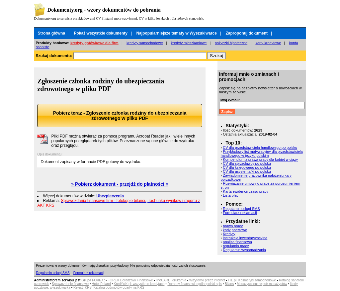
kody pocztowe (235, 230)
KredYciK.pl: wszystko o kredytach (139, 284)
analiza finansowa (237, 242)
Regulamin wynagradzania (244, 250)
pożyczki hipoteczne (231, 43)
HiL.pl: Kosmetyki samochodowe (252, 280)
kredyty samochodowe (145, 43)
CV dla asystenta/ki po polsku (247, 171)
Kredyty (229, 234)
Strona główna (51, 33)
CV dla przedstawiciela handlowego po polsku (260, 147)
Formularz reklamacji (240, 213)
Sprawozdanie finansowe (70, 284)
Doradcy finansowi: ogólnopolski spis (194, 284)
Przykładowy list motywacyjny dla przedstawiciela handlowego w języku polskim (262, 153)
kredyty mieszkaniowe (189, 43)
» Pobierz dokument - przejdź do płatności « (119, 184)
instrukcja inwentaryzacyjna (245, 238)
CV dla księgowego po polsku (247, 167)
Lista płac (230, 195)
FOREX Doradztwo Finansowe (130, 280)
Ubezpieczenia (110, 196)
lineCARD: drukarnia (171, 280)
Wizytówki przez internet (207, 280)
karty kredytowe (268, 43)
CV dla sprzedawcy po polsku (247, 163)
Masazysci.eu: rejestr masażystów (262, 284)
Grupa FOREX (92, 280)
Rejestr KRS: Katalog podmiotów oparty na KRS (108, 287)
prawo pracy (233, 226)
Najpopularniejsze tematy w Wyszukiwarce (176, 33)
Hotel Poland (101, 284)
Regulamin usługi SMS (241, 209)
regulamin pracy (236, 246)
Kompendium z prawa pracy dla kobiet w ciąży (260, 159)
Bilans (229, 284)
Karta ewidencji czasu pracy (245, 191)
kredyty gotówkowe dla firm (94, 43)
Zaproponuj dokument (246, 33)
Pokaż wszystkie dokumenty (101, 33)
